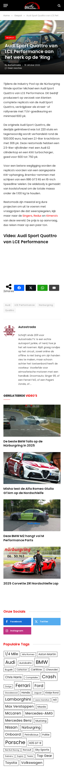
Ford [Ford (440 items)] (38, 685)
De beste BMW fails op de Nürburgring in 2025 (22, 443)
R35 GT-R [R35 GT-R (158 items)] (35, 743)
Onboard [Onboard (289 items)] (13, 734)
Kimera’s (52, 216)
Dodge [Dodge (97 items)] (8, 686)
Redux (37, 216)
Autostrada (14, 65)
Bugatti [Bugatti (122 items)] (9, 669)
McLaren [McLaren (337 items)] (13, 713)
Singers (27, 216)
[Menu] (5, 5)
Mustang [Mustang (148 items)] (40, 720)
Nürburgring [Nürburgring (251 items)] (31, 727)
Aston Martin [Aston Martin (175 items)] (47, 654)
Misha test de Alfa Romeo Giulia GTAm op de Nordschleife (28, 491)
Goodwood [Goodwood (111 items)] (11, 692)
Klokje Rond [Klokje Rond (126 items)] (52, 692)
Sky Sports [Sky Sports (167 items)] (42, 750)
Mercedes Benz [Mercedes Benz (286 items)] (18, 720)
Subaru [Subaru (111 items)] (9, 756)
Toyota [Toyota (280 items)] (11, 762)
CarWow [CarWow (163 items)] (36, 669)
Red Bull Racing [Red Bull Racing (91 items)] (12, 750)
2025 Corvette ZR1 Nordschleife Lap (30, 583)
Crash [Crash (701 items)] (49, 676)
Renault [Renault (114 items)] (27, 749)
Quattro (9, 310)
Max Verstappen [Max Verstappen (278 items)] (19, 706)
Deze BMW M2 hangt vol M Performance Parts (23, 538)
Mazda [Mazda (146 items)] (42, 706)
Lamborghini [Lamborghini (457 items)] (18, 699)
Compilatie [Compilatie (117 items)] (32, 677)
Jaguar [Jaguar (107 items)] (38, 692)
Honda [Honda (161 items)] (26, 692)
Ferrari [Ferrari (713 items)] (23, 685)
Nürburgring (46, 305)
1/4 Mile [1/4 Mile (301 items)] (11, 654)
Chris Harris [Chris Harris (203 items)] (13, 677)
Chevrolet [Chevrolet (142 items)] (52, 669)
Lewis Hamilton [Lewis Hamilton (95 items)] (42, 700)
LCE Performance (25, 305)
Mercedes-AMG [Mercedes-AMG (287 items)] (39, 713)
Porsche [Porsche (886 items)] (15, 742)
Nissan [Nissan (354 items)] (11, 727)
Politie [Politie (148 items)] (45, 734)
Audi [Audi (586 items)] (10, 662)
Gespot (10, 37)
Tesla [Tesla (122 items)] (30, 756)
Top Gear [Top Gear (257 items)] (44, 755)
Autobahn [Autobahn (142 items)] (25, 663)
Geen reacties (13, 68)
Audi (7, 305)
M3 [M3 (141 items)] (55, 699)
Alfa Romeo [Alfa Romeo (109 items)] (28, 654)
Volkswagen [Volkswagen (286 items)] (31, 762)
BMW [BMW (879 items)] (42, 662)
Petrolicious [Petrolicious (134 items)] (31, 734)
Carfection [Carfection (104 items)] (22, 669)
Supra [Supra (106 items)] (20, 756)
